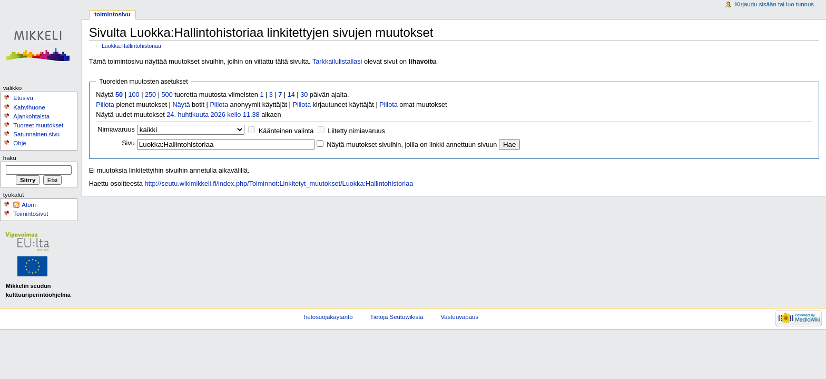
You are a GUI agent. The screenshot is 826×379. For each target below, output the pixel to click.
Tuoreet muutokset (38, 125)
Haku (9, 158)
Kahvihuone (29, 107)
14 (291, 94)
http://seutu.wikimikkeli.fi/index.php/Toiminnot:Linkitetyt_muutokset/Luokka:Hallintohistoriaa (278, 183)
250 (150, 94)
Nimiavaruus (116, 129)
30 (304, 94)
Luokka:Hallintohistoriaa (131, 46)
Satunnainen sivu (36, 134)
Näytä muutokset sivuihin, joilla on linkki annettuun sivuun (412, 144)
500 (167, 94)
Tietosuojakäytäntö (327, 317)
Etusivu (23, 98)
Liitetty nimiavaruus (356, 131)
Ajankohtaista (31, 116)
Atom (29, 205)
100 (133, 94)
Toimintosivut (30, 214)
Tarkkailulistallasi (337, 61)
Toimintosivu (112, 14)
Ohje (19, 143)
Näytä (181, 104)
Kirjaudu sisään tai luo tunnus (774, 4)
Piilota (105, 104)
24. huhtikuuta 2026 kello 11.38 (212, 114)
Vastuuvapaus (460, 317)
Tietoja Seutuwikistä (397, 317)
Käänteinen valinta (286, 131)
